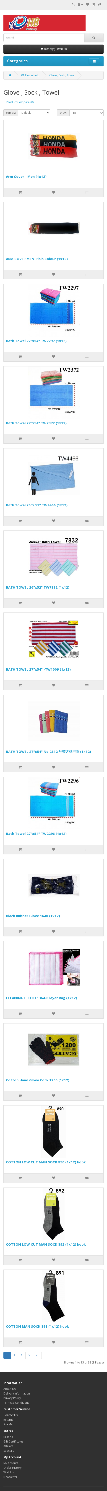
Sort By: (11, 113)
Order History (12, 1468)
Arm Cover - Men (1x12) (26, 176)
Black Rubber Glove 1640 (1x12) (33, 915)
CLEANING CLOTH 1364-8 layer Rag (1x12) (41, 997)
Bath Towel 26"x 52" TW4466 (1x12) (37, 505)
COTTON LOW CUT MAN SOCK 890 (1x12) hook (46, 1162)
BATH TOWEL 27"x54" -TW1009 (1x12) (38, 669)
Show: (63, 113)
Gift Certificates (13, 1441)
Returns (8, 1420)
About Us (9, 1389)
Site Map (8, 1424)
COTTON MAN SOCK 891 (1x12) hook (37, 1326)
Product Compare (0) (20, 102)
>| (37, 1355)
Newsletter (10, 1477)
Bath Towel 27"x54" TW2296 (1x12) (36, 833)
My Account (10, 1463)
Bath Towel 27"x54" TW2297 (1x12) (36, 340)
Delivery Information (16, 1393)
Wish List (9, 1472)
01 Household (30, 75)
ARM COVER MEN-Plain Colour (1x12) (37, 258)
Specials (8, 1451)
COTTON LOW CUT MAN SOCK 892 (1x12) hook (46, 1244)
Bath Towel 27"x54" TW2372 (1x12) (36, 423)
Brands (8, 1437)
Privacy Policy (12, 1398)
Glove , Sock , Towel (62, 75)
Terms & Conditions (16, 1403)
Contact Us (10, 1415)
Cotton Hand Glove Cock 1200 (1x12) (37, 1080)
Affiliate (8, 1446)
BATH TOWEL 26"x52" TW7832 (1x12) (37, 587)
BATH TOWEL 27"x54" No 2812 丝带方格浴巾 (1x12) (48, 751)
